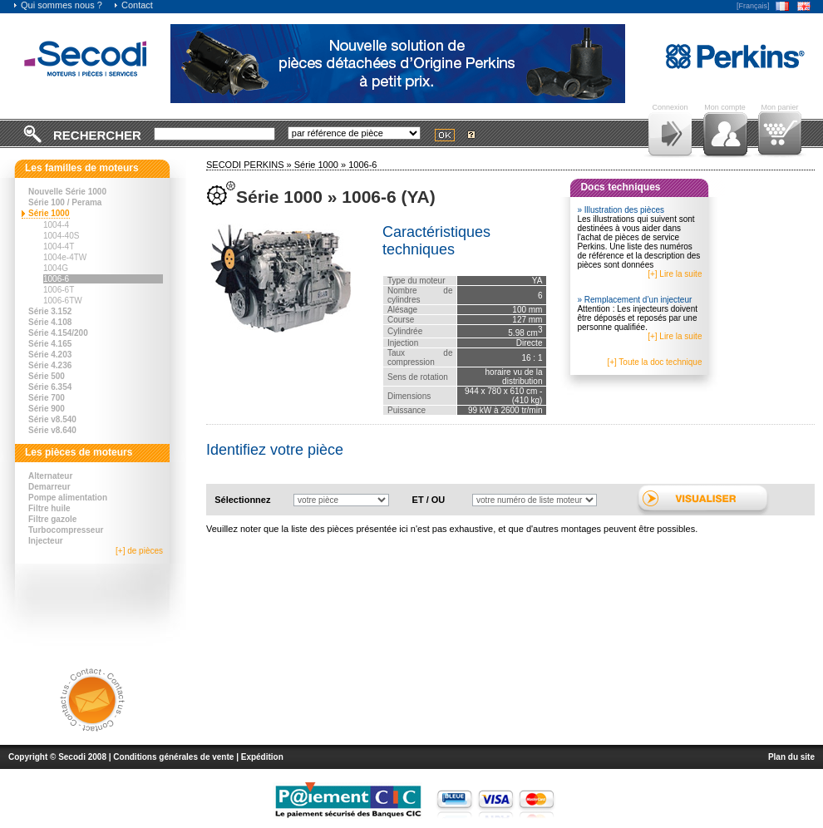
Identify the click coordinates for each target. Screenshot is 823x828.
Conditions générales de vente (173, 756)
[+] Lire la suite (675, 273)
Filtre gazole (52, 519)
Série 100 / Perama (64, 202)
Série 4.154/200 (58, 333)
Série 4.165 (49, 343)
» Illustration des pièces (620, 209)
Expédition (262, 756)
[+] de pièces (139, 550)
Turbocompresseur (65, 530)
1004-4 (56, 224)
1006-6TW (62, 300)
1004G (55, 268)
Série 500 (46, 376)
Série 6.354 (49, 387)
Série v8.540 (52, 419)
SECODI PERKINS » (250, 165)
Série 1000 (49, 213)
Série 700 (46, 397)
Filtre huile (49, 508)
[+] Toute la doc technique (654, 362)
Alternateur (50, 476)
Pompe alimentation (67, 497)
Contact (133, 5)
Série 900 (46, 408)
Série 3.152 (49, 311)
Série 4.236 (49, 365)
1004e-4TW (64, 257)
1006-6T (58, 289)
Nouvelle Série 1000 (67, 191)
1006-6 (56, 278)
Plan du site (791, 756)
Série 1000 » (321, 165)
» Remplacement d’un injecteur (634, 299)
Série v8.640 (52, 430)
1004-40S (61, 235)
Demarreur (49, 486)
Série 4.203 (49, 354)
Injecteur (45, 540)
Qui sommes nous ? (57, 5)
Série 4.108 (49, 322)
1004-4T (58, 246)
